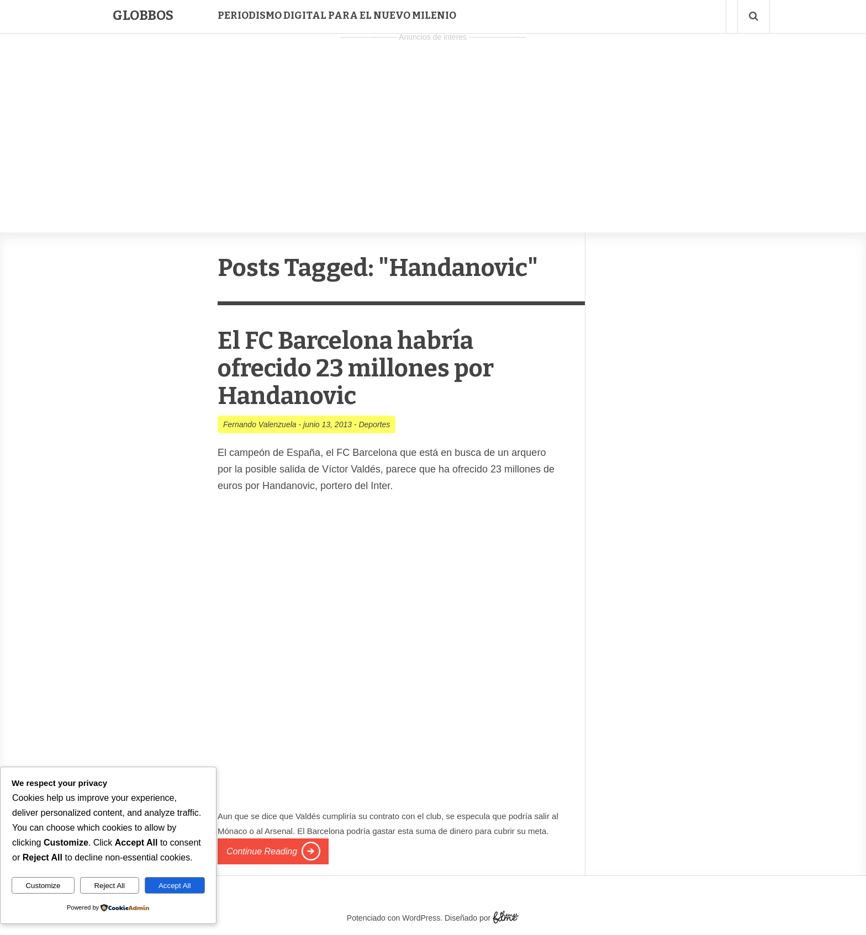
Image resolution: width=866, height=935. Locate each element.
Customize (42, 885)
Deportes (374, 424)
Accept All (175, 885)
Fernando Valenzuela (260, 424)
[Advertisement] (433, 122)
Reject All (109, 885)
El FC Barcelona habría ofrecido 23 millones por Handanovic (356, 368)
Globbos (143, 15)
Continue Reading (261, 851)
